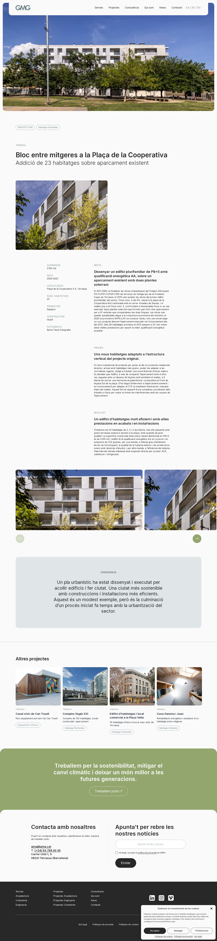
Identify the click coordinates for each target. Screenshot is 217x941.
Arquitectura (25, 127)
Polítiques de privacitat (183, 936)
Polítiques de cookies (164, 936)
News (162, 7)
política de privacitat (147, 853)
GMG (23, 7)
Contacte (176, 7)
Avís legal (198, 936)
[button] (211, 908)
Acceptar (154, 930)
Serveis (99, 7)
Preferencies (201, 930)
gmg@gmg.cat (41, 846)
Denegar (178, 930)
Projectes (113, 7)
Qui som (149, 7)
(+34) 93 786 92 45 (47, 850)
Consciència (132, 7)
